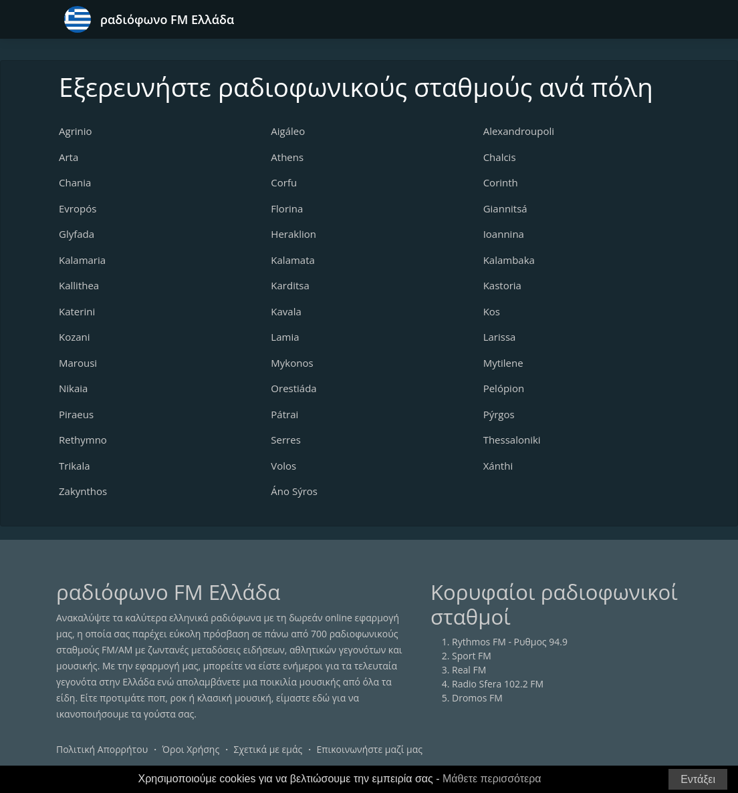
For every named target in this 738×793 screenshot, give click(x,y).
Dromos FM (477, 697)
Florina (287, 208)
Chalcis (499, 157)
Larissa (499, 336)
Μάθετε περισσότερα (492, 778)
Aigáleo (288, 131)
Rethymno (83, 439)
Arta (68, 157)
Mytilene (503, 362)
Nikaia (73, 388)
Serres (285, 439)
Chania (75, 182)
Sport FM (471, 655)
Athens (287, 157)
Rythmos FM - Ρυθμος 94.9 (510, 641)
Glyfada (76, 234)
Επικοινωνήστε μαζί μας (370, 749)
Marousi (78, 362)
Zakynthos (83, 491)
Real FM (469, 669)
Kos (491, 311)
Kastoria (502, 285)
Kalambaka (509, 260)
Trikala (74, 465)
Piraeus (76, 414)
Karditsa (290, 285)
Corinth (500, 182)
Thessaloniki (512, 439)
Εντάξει (698, 779)
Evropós (77, 208)
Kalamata (293, 260)
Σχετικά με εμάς (267, 749)
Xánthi (498, 465)
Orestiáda (293, 388)
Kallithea (79, 285)
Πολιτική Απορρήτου (102, 749)
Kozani (74, 336)
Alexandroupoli (518, 131)
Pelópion (503, 388)
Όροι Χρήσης (190, 749)
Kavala (286, 311)
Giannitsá (505, 208)
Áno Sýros (294, 491)
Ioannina (503, 234)
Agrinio (75, 131)
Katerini (77, 311)
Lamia (285, 336)
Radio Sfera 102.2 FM (497, 683)
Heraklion (293, 234)
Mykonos (292, 362)
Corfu (284, 182)
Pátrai (284, 414)
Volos (283, 465)
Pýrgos (499, 414)
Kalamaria (82, 260)
